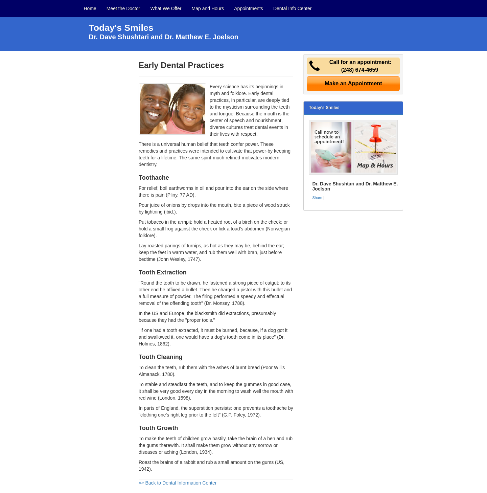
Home (90, 8)
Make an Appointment (353, 83)
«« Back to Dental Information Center (177, 483)
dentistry (147, 164)
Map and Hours (208, 8)
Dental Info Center (292, 8)
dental (261, 127)
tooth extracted (182, 330)
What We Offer (165, 8)
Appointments (248, 8)
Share (317, 198)
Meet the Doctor (123, 8)
